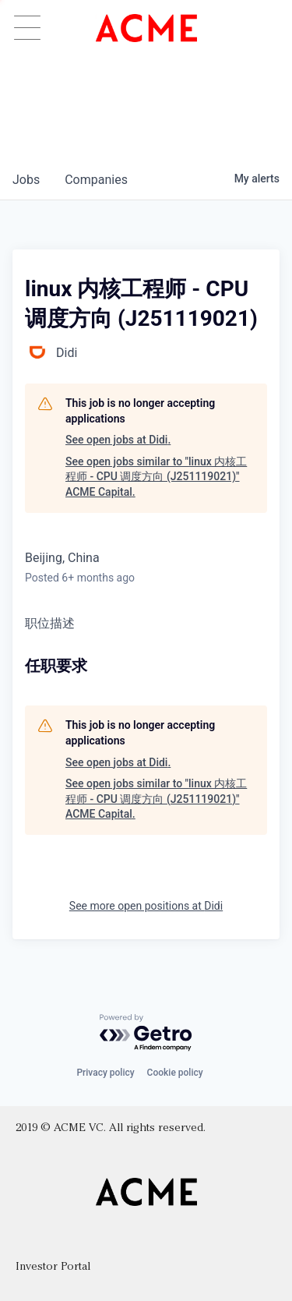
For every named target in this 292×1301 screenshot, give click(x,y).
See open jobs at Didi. (118, 439)
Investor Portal (53, 1267)
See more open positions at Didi (146, 906)
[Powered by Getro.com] (146, 1033)
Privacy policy (105, 1072)
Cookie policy (175, 1072)
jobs (26, 179)
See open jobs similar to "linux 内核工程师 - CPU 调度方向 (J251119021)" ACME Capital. (156, 476)
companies (96, 179)
